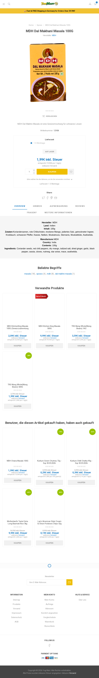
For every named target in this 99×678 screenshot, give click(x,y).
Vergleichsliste (49, 617)
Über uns (82, 600)
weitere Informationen (58, 212)
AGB (16, 622)
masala (27, 274)
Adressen (49, 608)
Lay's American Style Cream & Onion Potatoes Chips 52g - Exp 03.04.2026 (49, 523)
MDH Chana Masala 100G (17, 461)
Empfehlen (55, 197)
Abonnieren (69, 582)
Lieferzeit (49, 139)
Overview (19, 206)
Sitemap (16, 600)
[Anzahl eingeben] (29, 172)
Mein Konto (49, 600)
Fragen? (32, 212)
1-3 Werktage (39, 143)
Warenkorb (49, 622)
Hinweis (37, 206)
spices (39, 274)
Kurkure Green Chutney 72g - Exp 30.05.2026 (49, 462)
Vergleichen (51, 116)
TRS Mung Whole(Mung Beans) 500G (17, 385)
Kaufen (52, 172)
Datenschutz (16, 617)
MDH (54, 35)
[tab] (19, 206)
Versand (53, 166)
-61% (92, 432)
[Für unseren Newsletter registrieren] (46, 582)
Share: (49, 192)
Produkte (16, 604)
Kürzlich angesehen (49, 613)
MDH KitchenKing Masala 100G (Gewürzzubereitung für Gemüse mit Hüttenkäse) (18, 328)
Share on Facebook (47, 197)
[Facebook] (49, 645)
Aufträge (49, 604)
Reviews (80, 206)
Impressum (16, 613)
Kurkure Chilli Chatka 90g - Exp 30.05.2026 (81, 462)
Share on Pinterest (51, 197)
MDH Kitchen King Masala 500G (49, 327)
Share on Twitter (43, 197)
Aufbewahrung (59, 206)
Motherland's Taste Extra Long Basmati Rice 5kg (17, 522)
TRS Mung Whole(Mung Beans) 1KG (81, 327)
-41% (29, 492)
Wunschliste (49, 626)
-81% (60, 492)
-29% (29, 356)
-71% (60, 432)
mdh (49, 274)
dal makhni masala (63, 274)
